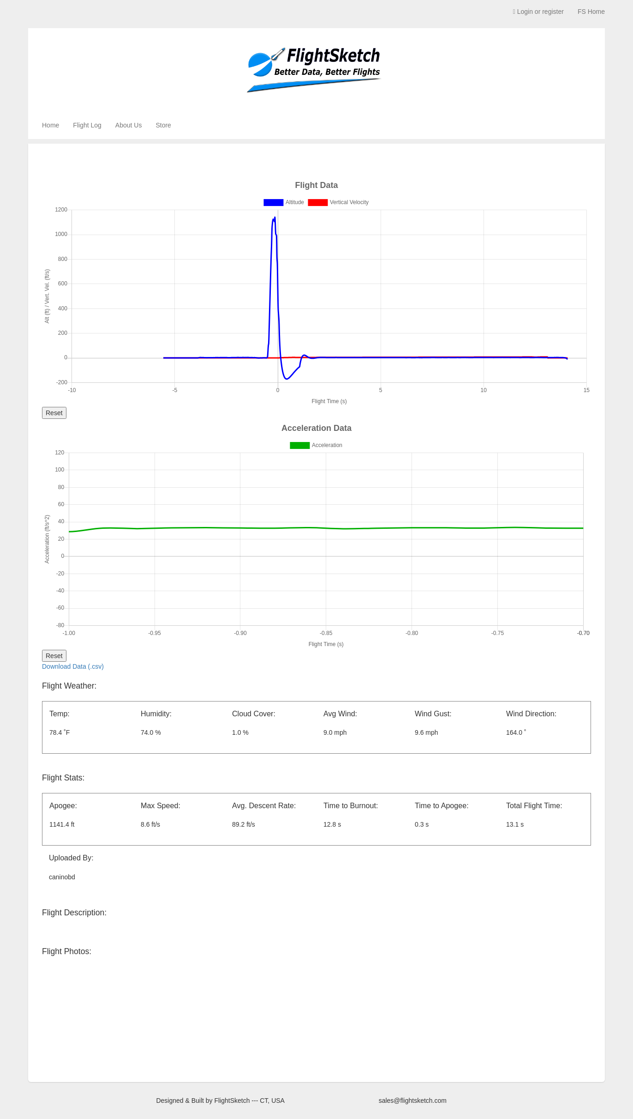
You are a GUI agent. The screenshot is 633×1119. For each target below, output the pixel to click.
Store (163, 125)
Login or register (538, 11)
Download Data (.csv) (73, 666)
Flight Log (87, 125)
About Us (128, 125)
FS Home (591, 11)
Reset (54, 413)
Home (50, 125)
